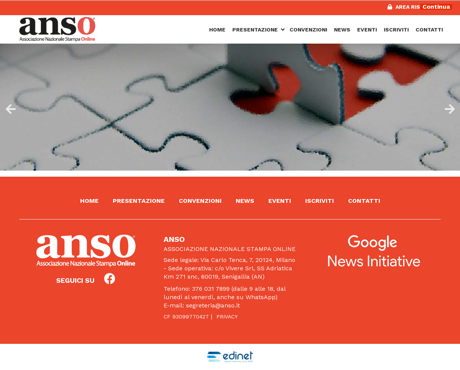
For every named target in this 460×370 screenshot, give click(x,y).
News (342, 30)
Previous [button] (9, 107)
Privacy (227, 317)
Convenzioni (308, 30)
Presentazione (255, 30)
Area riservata (414, 7)
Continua (436, 7)
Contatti (429, 30)
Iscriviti (396, 30)
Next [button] (448, 107)
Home (217, 30)
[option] (230, 104)
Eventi (367, 30)
